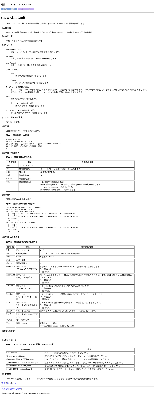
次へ (14, 391)
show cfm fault (13, 17)
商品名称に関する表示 (11, 397)
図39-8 (9, 206)
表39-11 (10, 160)
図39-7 (9, 136)
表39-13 (10, 352)
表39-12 (10, 250)
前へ (9, 391)
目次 (3, 391)
